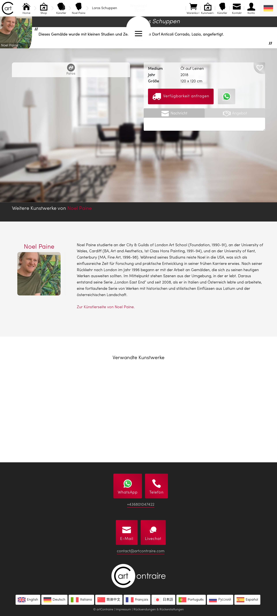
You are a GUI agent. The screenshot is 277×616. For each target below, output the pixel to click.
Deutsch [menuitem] (59, 599)
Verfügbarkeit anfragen (180, 96)
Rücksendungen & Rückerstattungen (159, 609)
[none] (268, 8)
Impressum (123, 609)
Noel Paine (79, 208)
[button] (259, 68)
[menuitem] (268, 8)
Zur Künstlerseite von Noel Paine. (106, 307)
